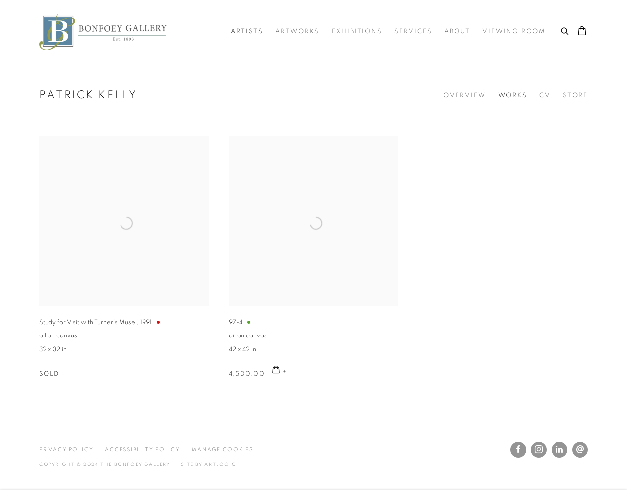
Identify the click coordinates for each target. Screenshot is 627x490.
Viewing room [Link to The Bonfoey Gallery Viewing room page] (514, 31)
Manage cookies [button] (222, 449)
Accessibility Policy (142, 449)
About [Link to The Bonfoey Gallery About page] (457, 31)
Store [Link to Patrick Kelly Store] (575, 95)
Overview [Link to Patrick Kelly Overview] (464, 95)
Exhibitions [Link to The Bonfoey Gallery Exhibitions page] (357, 31)
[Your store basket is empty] (582, 32)
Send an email (580, 450)
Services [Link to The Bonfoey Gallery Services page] (413, 31)
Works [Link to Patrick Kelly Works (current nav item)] (512, 95)
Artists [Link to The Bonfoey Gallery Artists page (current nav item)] (247, 31)
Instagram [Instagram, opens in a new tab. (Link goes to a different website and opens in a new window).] (539, 450)
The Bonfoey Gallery (103, 32)
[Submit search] (565, 30)
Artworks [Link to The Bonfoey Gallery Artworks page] (297, 31)
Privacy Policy (66, 449)
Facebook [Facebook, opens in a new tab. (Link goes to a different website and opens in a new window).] (518, 450)
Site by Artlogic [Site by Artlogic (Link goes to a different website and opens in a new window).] (208, 464)
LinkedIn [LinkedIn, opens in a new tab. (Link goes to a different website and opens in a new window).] (559, 450)
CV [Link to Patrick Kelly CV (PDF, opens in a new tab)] (545, 95)
